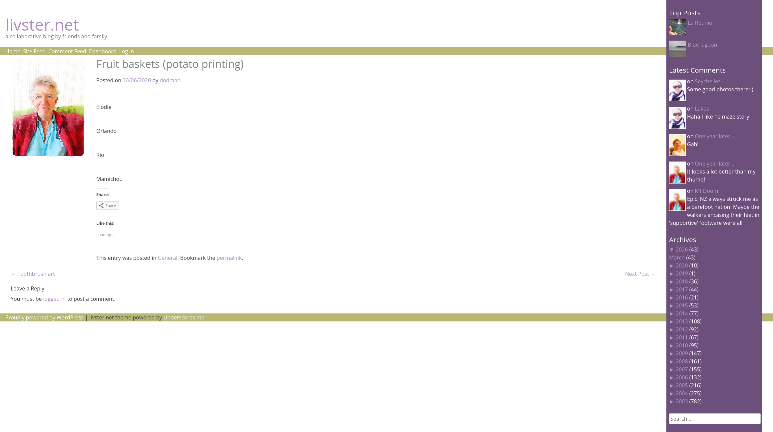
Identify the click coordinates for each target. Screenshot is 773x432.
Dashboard (103, 51)
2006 (682, 377)
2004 (682, 393)
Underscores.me (184, 317)
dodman (170, 80)
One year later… (715, 136)
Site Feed (34, 51)
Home (12, 51)
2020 (682, 265)
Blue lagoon (702, 44)
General (167, 257)
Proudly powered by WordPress (44, 317)
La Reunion (701, 22)
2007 (682, 369)
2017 (682, 289)
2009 (682, 353)
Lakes (702, 108)
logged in (54, 298)
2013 (682, 321)
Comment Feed (67, 51)
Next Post (640, 273)
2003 (682, 401)
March (677, 257)
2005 (682, 385)
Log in (126, 51)
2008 (682, 361)
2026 (682, 249)
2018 (682, 281)
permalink (229, 257)
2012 (682, 329)
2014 (682, 313)
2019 (682, 273)
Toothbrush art (33, 273)
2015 (682, 305)
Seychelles (708, 81)
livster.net (42, 24)
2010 (682, 345)
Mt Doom (706, 191)
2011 (682, 337)
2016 (682, 297)
